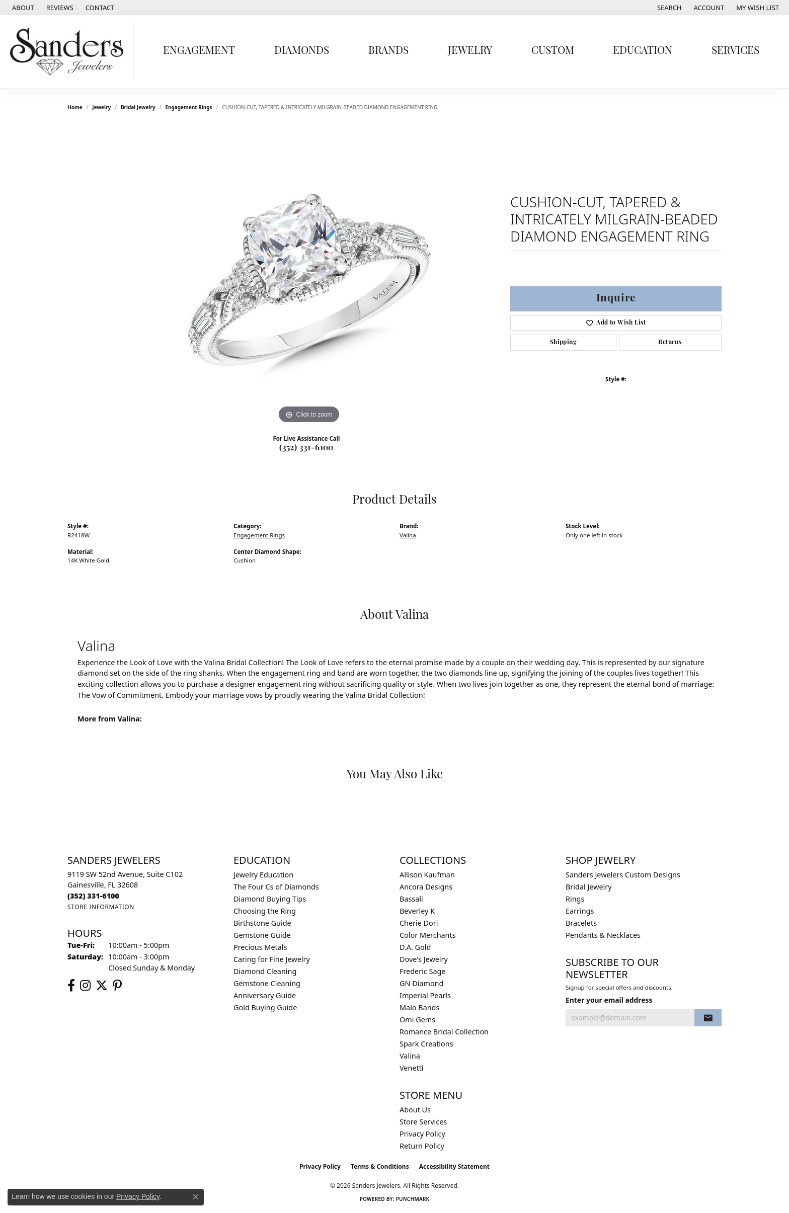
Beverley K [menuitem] (417, 911)
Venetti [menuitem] (412, 1068)
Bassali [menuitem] (411, 899)
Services (735, 51)
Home (75, 107)
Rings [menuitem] (575, 899)
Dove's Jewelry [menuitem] (424, 959)
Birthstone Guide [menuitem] (262, 923)
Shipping (563, 343)
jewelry (101, 107)
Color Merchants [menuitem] (428, 935)
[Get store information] (100, 907)
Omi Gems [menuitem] (417, 1019)
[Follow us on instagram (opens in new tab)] (85, 986)
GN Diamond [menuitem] (421, 983)
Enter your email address (609, 1000)
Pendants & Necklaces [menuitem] (603, 935)
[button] (668, 7)
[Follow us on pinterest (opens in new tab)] (117, 986)
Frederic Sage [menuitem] (422, 971)
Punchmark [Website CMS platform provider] (413, 1198)
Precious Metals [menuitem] (260, 947)
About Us (415, 1109)
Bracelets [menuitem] (581, 923)
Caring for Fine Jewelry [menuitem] (271, 959)
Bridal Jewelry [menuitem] (589, 887)
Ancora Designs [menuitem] (426, 887)
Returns (670, 343)
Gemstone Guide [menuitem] (262, 935)
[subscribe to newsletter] (708, 1018)
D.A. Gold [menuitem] (415, 947)
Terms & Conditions (380, 1166)
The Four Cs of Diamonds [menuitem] (276, 887)
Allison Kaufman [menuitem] (427, 874)
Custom (552, 51)
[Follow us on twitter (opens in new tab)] (102, 986)
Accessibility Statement (454, 1166)
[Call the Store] (93, 896)
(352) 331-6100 (306, 448)
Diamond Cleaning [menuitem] (264, 971)
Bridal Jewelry (138, 107)
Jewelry (470, 51)
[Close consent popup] (196, 1197)
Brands (388, 51)
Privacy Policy (422, 1134)
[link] (22, 7)
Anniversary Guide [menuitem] (264, 995)
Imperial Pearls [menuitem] (425, 995)
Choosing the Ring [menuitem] (264, 911)
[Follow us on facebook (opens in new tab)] (71, 986)
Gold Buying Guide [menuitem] (265, 1007)
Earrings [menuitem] (580, 911)
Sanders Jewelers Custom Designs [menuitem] (623, 874)
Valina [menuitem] (410, 1056)
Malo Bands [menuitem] (419, 1007)
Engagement (199, 51)
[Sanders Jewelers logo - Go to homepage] (69, 51)
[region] (309, 275)
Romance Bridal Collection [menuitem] (444, 1031)
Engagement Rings (188, 107)
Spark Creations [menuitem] (426, 1043)
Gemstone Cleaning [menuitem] (266, 983)
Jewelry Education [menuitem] (263, 874)
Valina (408, 535)
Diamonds (301, 51)
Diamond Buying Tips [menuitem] (269, 899)
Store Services (423, 1121)
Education (642, 51)
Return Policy (422, 1146)
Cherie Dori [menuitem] (419, 923)
